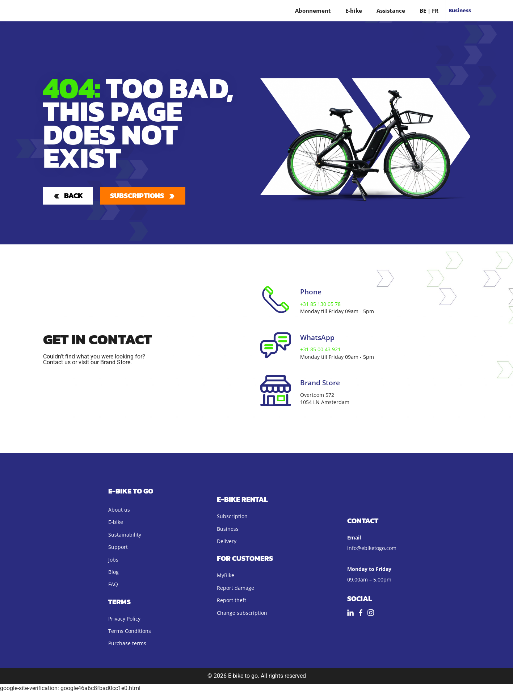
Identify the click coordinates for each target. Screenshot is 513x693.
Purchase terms (127, 643)
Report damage (235, 588)
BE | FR (429, 10)
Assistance (391, 10)
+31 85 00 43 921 (320, 349)
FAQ (113, 584)
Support (118, 547)
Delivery (226, 541)
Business (460, 10)
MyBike (225, 575)
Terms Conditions (129, 631)
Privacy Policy (124, 619)
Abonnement (313, 10)
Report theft (231, 600)
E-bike (353, 10)
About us (119, 510)
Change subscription (242, 613)
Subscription (232, 516)
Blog (113, 572)
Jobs (113, 559)
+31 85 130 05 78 (320, 304)
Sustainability (124, 535)
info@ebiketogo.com (371, 548)
